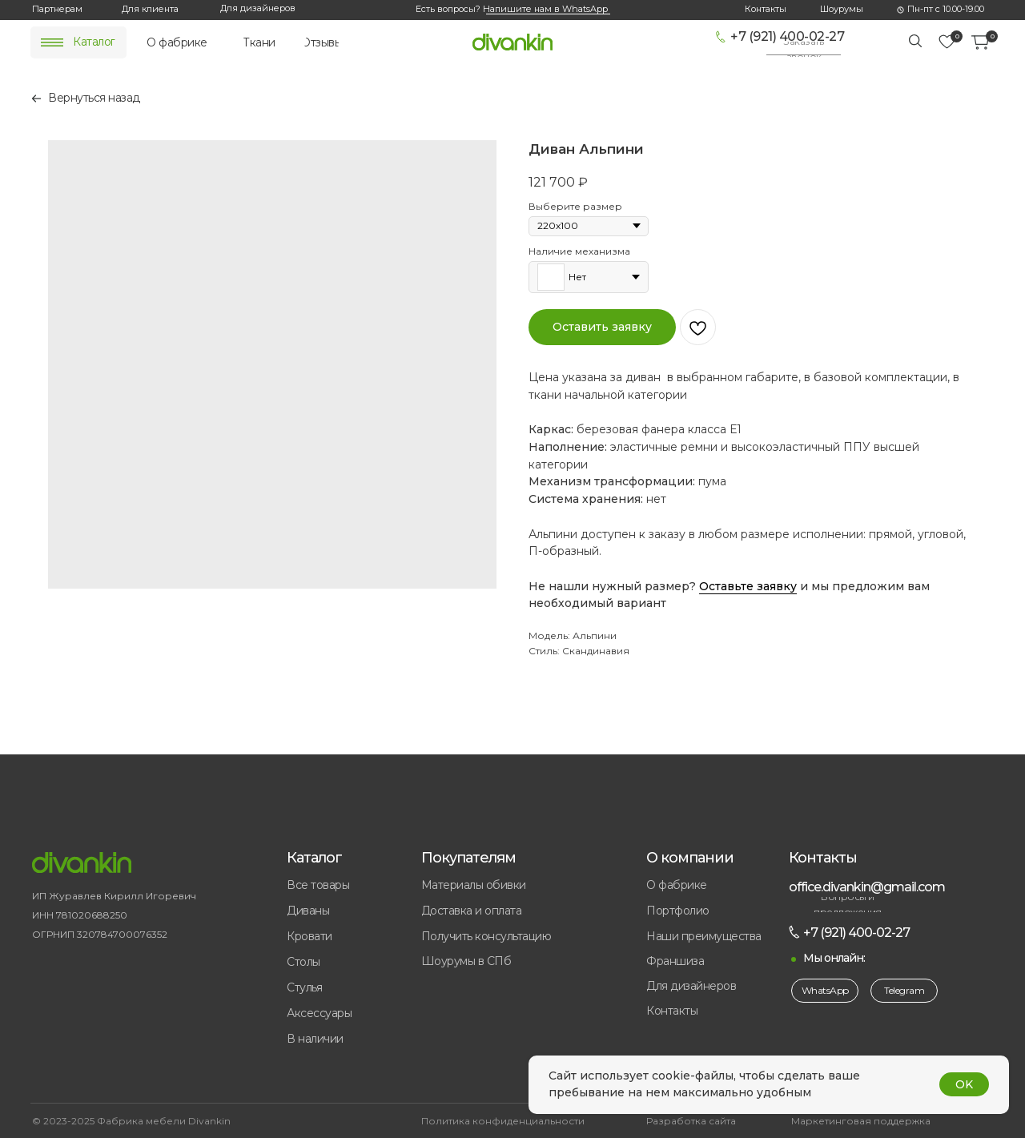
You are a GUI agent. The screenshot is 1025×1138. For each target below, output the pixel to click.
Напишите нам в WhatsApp (545, 8)
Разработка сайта (691, 1121)
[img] (52, 42)
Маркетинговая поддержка (861, 1121)
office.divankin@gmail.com (867, 887)
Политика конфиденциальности (503, 1121)
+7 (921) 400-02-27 (787, 36)
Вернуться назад (94, 97)
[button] (804, 49)
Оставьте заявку (748, 586)
